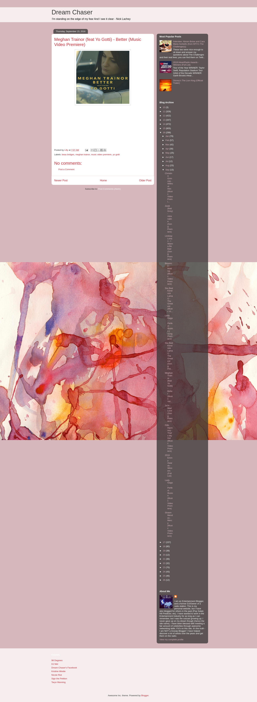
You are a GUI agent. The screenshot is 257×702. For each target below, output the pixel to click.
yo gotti (116, 154)
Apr (167, 148)
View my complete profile (171, 639)
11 (164, 111)
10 (164, 107)
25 (164, 576)
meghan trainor (82, 154)
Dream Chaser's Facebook (64, 667)
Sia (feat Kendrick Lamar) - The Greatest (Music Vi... (169, 300)
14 (164, 124)
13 (164, 120)
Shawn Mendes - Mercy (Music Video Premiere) (169, 524)
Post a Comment (66, 169)
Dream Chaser (72, 12)
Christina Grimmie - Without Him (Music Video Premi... (169, 187)
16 (164, 132)
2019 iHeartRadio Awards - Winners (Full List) (186, 63)
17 (164, 542)
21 (164, 559)
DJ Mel (54, 664)
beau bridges (68, 154)
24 (164, 571)
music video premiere (101, 154)
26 (164, 580)
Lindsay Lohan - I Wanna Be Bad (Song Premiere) (169, 247)
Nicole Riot (56, 675)
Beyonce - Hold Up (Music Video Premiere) (169, 273)
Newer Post (61, 180)
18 (164, 546)
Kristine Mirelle (58, 671)
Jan (167, 136)
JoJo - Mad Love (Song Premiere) (168, 413)
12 (164, 115)
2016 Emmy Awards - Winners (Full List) (168, 465)
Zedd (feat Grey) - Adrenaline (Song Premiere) (169, 219)
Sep (167, 169)
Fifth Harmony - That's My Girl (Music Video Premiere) (169, 438)
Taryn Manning (58, 682)
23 (164, 567)
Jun (167, 157)
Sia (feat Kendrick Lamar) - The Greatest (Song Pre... (169, 356)
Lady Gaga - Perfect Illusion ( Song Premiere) (169, 327)
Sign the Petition (59, 678)
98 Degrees (57, 660)
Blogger (144, 695)
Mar (167, 144)
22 (164, 563)
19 (164, 550)
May (167, 153)
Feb (167, 140)
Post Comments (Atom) (109, 189)
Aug (167, 165)
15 (164, 128)
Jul (167, 161)
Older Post (145, 180)
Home (103, 180)
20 (164, 555)
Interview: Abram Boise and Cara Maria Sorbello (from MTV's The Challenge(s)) (189, 44)
